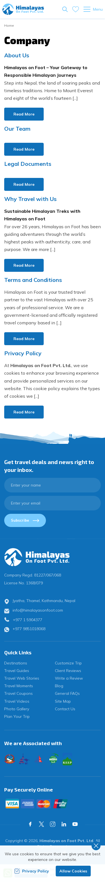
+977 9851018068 (29, 628)
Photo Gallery (16, 708)
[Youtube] (75, 824)
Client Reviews (68, 670)
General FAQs (67, 693)
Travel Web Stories (21, 678)
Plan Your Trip (17, 716)
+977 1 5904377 (27, 619)
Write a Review (69, 678)
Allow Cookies (73, 871)
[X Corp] (41, 824)
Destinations (15, 663)
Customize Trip (68, 663)
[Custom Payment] (52, 803)
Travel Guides (16, 670)
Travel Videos (16, 701)
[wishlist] (75, 9)
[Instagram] (52, 824)
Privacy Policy (31, 871)
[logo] (52, 557)
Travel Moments (18, 685)
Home (9, 25)
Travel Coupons (18, 693)
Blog (59, 685)
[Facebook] (30, 824)
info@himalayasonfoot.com (38, 610)
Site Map (63, 701)
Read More (23, 114)
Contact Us (65, 708)
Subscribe (25, 520)
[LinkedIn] (64, 824)
